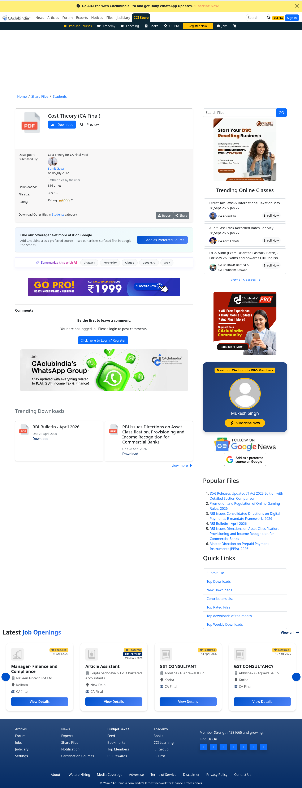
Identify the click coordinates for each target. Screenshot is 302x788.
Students (58, 214)
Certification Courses (77, 756)
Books (151, 26)
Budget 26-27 (118, 729)
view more (182, 465)
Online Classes (245, 190)
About (55, 774)
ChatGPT (89, 262)
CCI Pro (171, 26)
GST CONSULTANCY (253, 666)
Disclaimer (191, 774)
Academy (106, 26)
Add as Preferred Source (162, 240)
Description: (27, 155)
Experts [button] (82, 17)
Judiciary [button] (123, 17)
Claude (129, 262)
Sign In (292, 18)
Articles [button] (53, 17)
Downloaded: (28, 187)
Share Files (69, 742)
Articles (21, 729)
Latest (32, 632)
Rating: (23, 202)
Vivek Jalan (197, 26)
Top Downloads (219, 581)
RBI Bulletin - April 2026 (56, 427)
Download (62, 124)
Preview (89, 124)
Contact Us (242, 774)
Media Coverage (109, 774)
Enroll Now (271, 215)
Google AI (149, 262)
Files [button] (109, 17)
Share (181, 215)
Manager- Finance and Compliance (34, 668)
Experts (67, 735)
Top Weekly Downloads (225, 624)
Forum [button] (67, 17)
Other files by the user (65, 180)
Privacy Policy (217, 774)
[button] (267, 17)
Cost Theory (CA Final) (74, 115)
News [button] (39, 17)
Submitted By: (28, 159)
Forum (20, 735)
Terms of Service (163, 774)
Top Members (118, 749)
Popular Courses (78, 26)
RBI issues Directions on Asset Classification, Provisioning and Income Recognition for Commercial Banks (153, 434)
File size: (24, 194)
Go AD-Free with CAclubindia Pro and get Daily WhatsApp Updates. (147, 6)
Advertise (136, 774)
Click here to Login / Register (103, 340)
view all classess (246, 279)
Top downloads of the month (229, 616)
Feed (111, 735)
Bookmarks (116, 742)
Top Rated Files (218, 607)
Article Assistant (102, 666)
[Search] (256, 17)
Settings (21, 756)
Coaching (130, 26)
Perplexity (110, 262)
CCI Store (141, 17)
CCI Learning (164, 742)
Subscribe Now (245, 423)
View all (290, 632)
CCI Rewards (117, 756)
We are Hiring (79, 774)
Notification (70, 749)
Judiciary (22, 749)
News (65, 729)
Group (161, 749)
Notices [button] (97, 17)
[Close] (297, 6)
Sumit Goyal (56, 168)
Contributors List (220, 598)
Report (165, 215)
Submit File (215, 573)
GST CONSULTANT (178, 666)
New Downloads (219, 590)
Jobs (222, 26)
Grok (167, 262)
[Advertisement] (151, 61)
